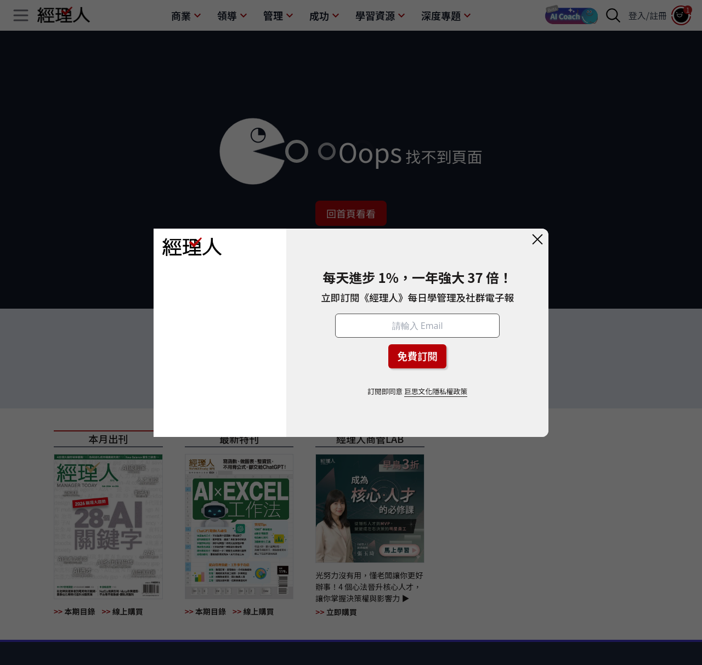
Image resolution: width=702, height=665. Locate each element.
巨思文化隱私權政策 (435, 391)
